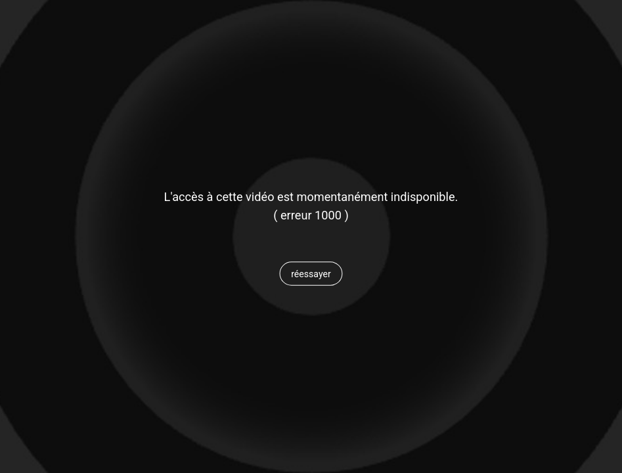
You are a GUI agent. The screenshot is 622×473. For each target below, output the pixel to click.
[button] (311, 274)
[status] (311, 215)
